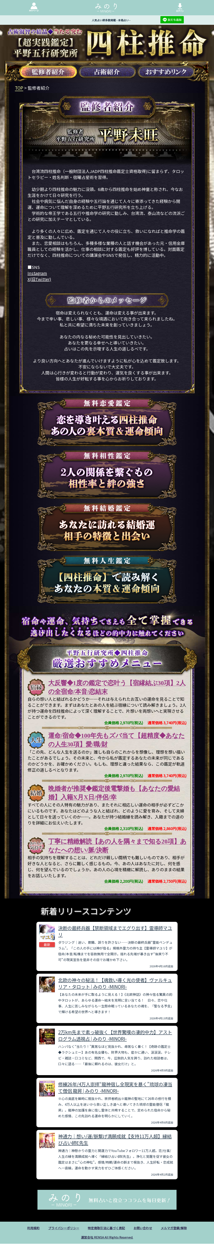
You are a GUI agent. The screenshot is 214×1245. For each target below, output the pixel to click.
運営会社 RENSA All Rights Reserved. (107, 1238)
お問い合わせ (145, 1228)
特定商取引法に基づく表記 (106, 1228)
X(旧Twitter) (39, 279)
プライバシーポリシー (61, 1228)
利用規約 (29, 1228)
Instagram (37, 273)
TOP (19, 88)
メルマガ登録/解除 (177, 1228)
